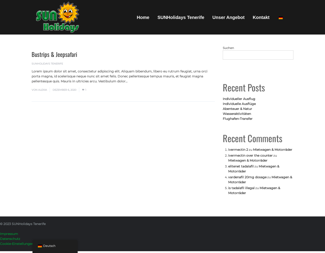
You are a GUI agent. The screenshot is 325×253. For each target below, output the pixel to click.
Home (143, 17)
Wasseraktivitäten (237, 114)
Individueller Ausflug (239, 99)
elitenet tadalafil (241, 166)
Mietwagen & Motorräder (272, 150)
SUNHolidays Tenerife (181, 17)
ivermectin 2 (238, 150)
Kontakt (261, 17)
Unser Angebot (228, 17)
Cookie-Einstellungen (17, 244)
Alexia (42, 89)
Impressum (9, 234)
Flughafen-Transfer (238, 119)
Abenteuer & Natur (237, 109)
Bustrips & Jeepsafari (54, 54)
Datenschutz (10, 239)
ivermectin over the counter (250, 155)
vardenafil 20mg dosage (247, 177)
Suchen (228, 48)
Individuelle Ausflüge (239, 104)
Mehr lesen (137, 81)
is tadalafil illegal (241, 188)
